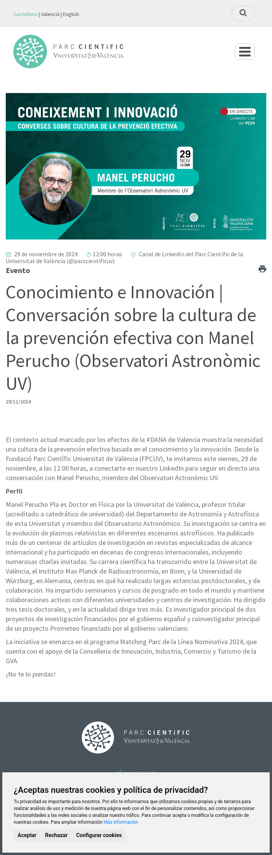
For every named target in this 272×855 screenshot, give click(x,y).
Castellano (25, 14)
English (71, 14)
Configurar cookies (98, 835)
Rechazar (56, 835)
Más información (121, 822)
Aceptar (27, 835)
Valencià (50, 14)
